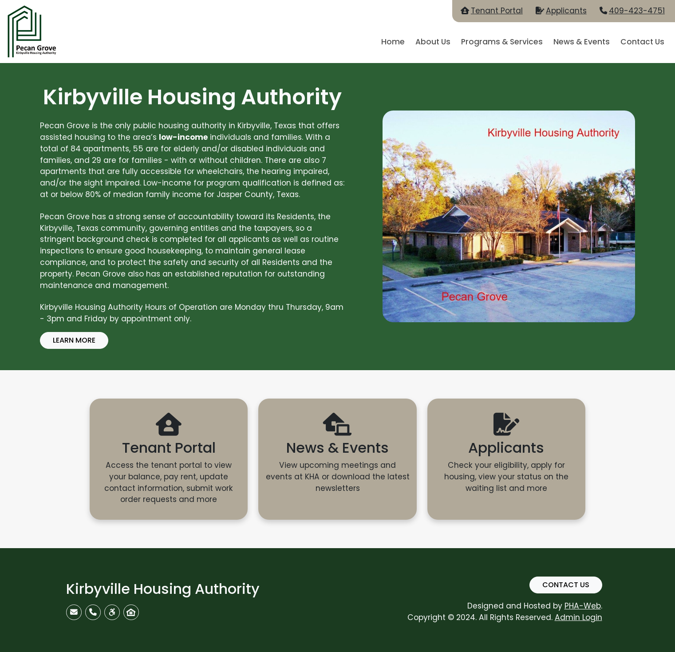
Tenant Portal (497, 10)
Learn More (74, 340)
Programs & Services (502, 41)
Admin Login (578, 617)
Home (393, 41)
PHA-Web (582, 606)
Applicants (566, 10)
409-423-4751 (637, 10)
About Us (432, 41)
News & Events (581, 41)
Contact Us (642, 41)
